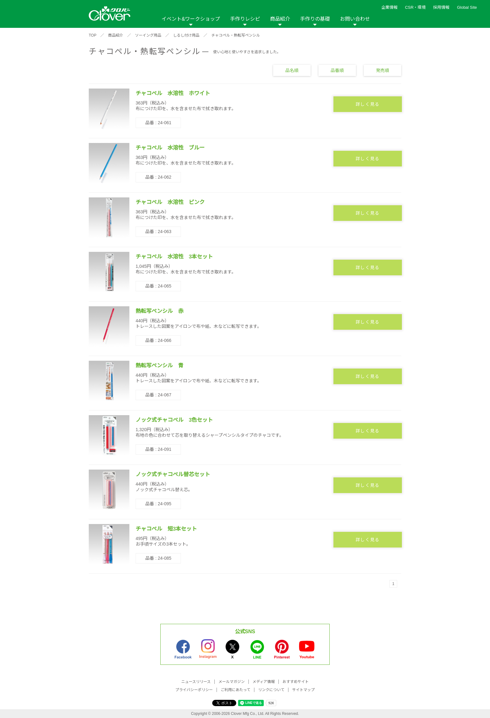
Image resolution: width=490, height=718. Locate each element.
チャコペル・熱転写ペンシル (235, 35)
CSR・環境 (415, 7)
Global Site (467, 7)
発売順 (382, 70)
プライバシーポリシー (194, 690)
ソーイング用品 (148, 35)
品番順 (337, 70)
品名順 (291, 70)
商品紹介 (280, 19)
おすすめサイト (295, 682)
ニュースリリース (196, 682)
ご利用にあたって (235, 690)
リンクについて (271, 690)
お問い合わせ (355, 19)
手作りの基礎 (315, 19)
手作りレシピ (245, 19)
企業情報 (389, 7)
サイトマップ (303, 690)
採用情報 (441, 7)
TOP (92, 35)
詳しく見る (368, 104)
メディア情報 (263, 682)
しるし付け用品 (186, 35)
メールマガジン (231, 682)
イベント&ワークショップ (191, 19)
